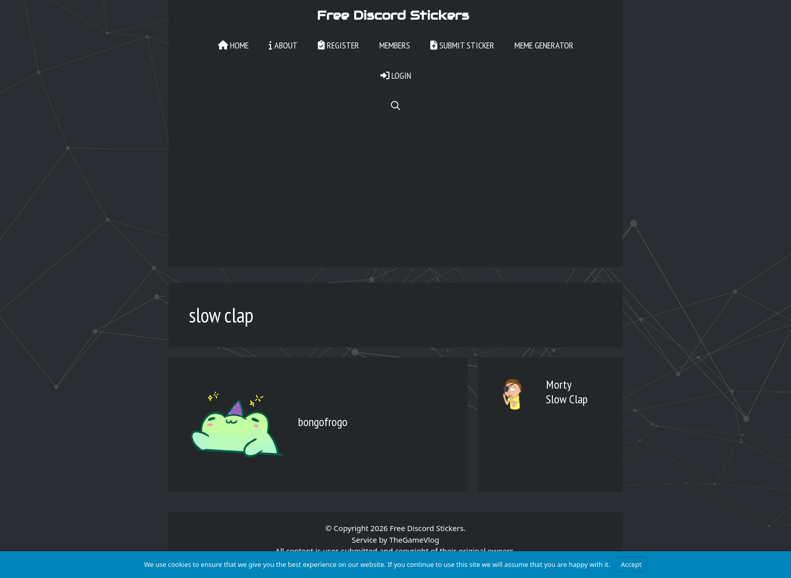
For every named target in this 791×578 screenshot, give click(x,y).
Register (338, 45)
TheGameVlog (414, 540)
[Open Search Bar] (395, 106)
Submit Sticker (462, 45)
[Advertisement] (395, 197)
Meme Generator (544, 45)
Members (394, 45)
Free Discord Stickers (393, 15)
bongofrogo (323, 422)
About (283, 45)
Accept (631, 564)
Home (233, 45)
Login (395, 75)
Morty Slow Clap (567, 392)
